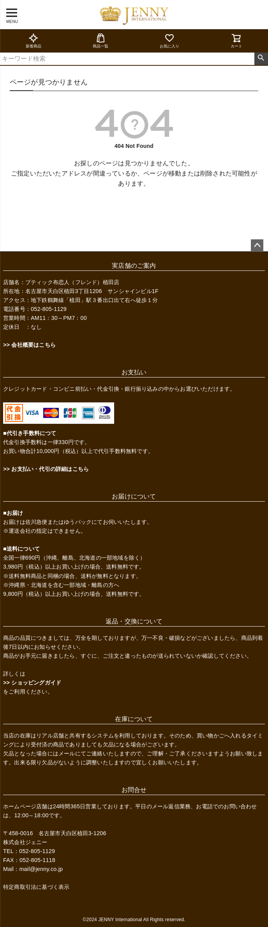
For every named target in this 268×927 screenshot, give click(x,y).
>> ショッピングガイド (32, 682)
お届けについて (134, 496)
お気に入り (170, 40)
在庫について (134, 719)
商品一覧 (101, 40)
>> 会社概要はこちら (29, 345)
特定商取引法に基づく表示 (36, 887)
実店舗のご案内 (134, 265)
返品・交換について (134, 621)
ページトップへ (257, 245)
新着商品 (34, 40)
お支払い (134, 372)
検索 (261, 59)
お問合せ (134, 790)
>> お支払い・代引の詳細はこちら (46, 469)
